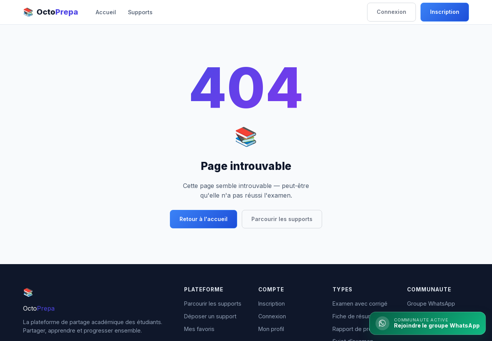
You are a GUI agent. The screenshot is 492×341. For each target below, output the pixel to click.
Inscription (444, 11)
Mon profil (271, 329)
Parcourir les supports (281, 219)
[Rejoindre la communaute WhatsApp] (427, 323)
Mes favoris (199, 329)
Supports (140, 12)
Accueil (106, 12)
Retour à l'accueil (204, 219)
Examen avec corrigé (359, 303)
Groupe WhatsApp (431, 303)
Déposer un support (210, 316)
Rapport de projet (355, 329)
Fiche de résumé (354, 316)
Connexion (391, 11)
